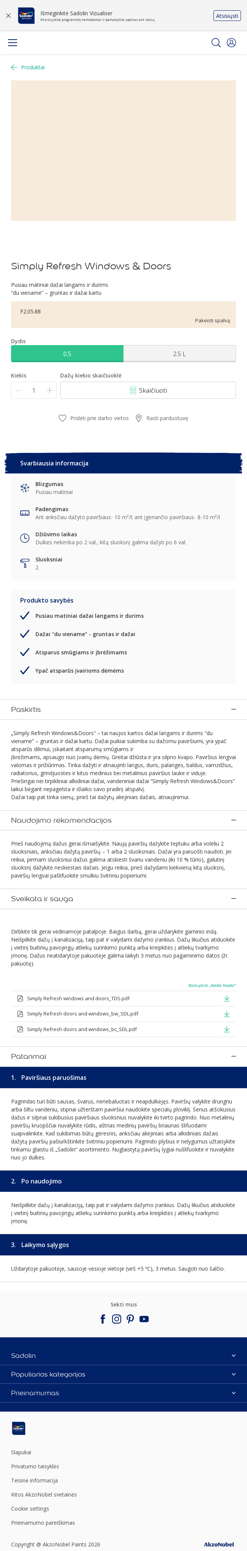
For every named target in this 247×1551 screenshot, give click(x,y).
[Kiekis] (33, 390)
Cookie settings (30, 1427)
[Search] (216, 42)
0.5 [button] (67, 354)
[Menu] (12, 42)
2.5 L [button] (179, 354)
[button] (231, 42)
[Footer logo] (48, 1347)
